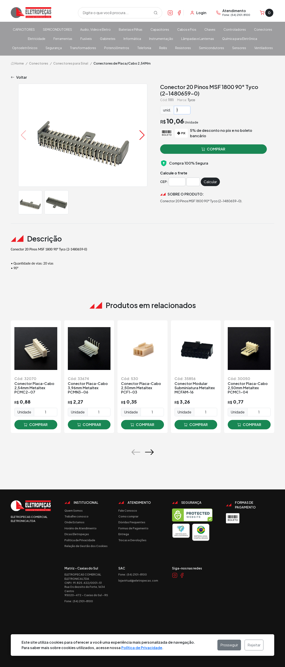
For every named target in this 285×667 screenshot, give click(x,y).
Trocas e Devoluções (132, 540)
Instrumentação (161, 39)
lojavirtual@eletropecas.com (138, 580)
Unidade (24, 412)
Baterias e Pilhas (130, 29)
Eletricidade (36, 39)
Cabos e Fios (186, 29)
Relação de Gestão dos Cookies (86, 546)
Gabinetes (107, 39)
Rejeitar (254, 645)
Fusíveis (86, 39)
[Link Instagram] (170, 12)
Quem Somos (73, 510)
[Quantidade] (182, 110)
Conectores (263, 29)
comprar (36, 424)
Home (17, 63)
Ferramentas (62, 39)
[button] (142, 135)
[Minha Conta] (198, 12)
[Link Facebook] (179, 12)
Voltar (19, 77)
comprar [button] (213, 149)
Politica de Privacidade (79, 540)
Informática (132, 39)
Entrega (123, 534)
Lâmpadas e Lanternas (197, 39)
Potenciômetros (116, 48)
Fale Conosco (127, 510)
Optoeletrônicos (25, 48)
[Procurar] (155, 12)
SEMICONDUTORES (57, 29)
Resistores (183, 48)
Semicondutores (211, 48)
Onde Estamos (74, 522)
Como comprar (128, 516)
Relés (163, 48)
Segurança (54, 48)
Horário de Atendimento (80, 528)
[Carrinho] (266, 13)
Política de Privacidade (141, 647)
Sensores (239, 48)
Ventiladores (263, 48)
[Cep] (177, 182)
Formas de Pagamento (133, 528)
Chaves (209, 29)
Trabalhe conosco (76, 516)
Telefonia (144, 48)
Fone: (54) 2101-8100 (78, 601)
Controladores (234, 29)
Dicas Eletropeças (76, 534)
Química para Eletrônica (239, 39)
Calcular (210, 181)
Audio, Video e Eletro (95, 29)
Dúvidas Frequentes (131, 522)
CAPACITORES (24, 29)
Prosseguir (229, 645)
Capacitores (159, 29)
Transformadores (83, 48)
